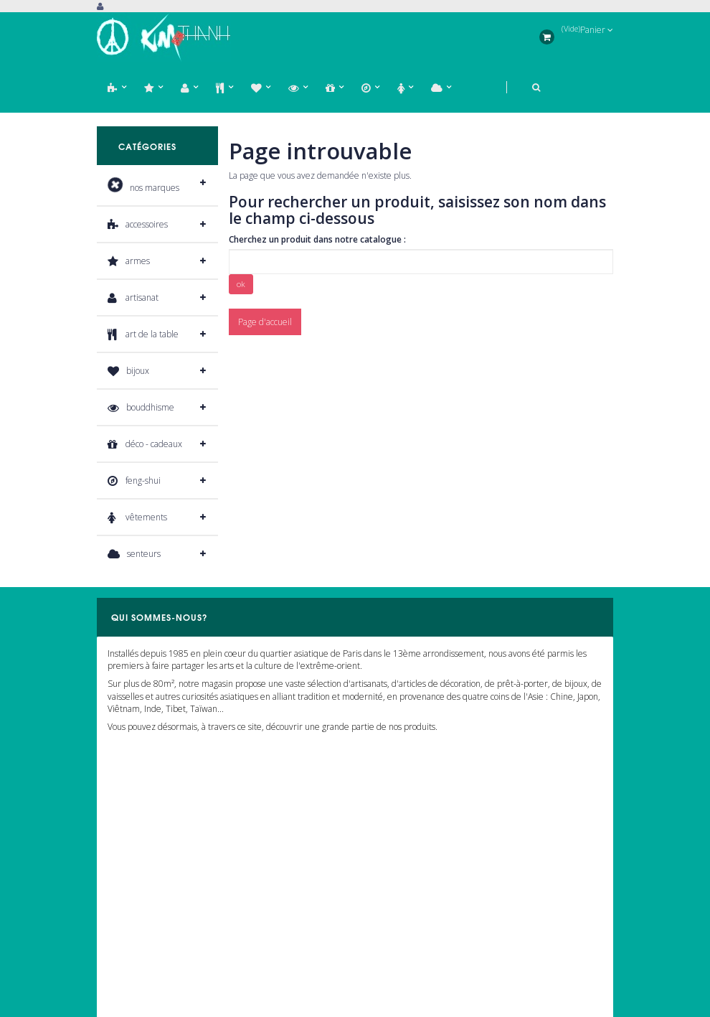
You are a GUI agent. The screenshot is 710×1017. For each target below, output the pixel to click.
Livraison (377, 910)
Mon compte (129, 811)
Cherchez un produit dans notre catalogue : (317, 239)
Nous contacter (389, 869)
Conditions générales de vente (419, 932)
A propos (377, 890)
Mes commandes (129, 848)
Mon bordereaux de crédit (147, 890)
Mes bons (115, 953)
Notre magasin (389, 848)
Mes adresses (122, 910)
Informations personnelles (146, 932)
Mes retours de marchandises (153, 869)
